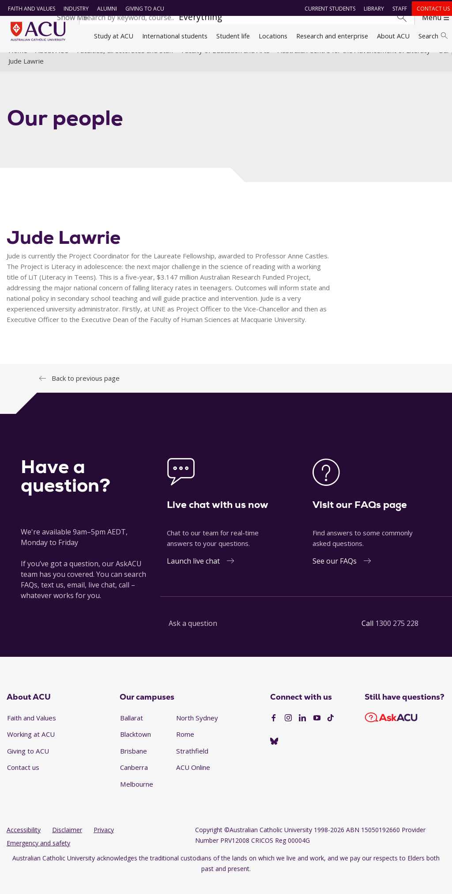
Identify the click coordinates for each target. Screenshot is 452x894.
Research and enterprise (332, 35)
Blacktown (135, 746)
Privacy (104, 842)
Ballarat (131, 730)
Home (17, 63)
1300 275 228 (396, 636)
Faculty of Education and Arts (225, 63)
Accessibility (24, 842)
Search (433, 35)
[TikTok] (331, 731)
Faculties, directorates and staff (125, 63)
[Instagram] (288, 731)
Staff (397, 8)
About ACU (393, 35)
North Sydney (197, 730)
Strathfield (192, 763)
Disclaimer (67, 842)
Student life (233, 35)
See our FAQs (335, 574)
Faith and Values (28, 8)
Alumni (104, 8)
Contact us (430, 8)
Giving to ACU (141, 8)
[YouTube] (316, 731)
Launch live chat (193, 574)
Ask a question (193, 636)
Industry (73, 8)
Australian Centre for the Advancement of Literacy (354, 63)
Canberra (134, 780)
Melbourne (136, 796)
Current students (327, 8)
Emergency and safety (38, 856)
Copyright (208, 842)
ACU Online (193, 780)
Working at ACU (31, 746)
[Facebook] (273, 731)
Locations (273, 35)
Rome (185, 746)
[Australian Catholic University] (274, 754)
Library (371, 8)
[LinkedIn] (302, 731)
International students (174, 35)
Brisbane (133, 763)
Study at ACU (113, 35)
